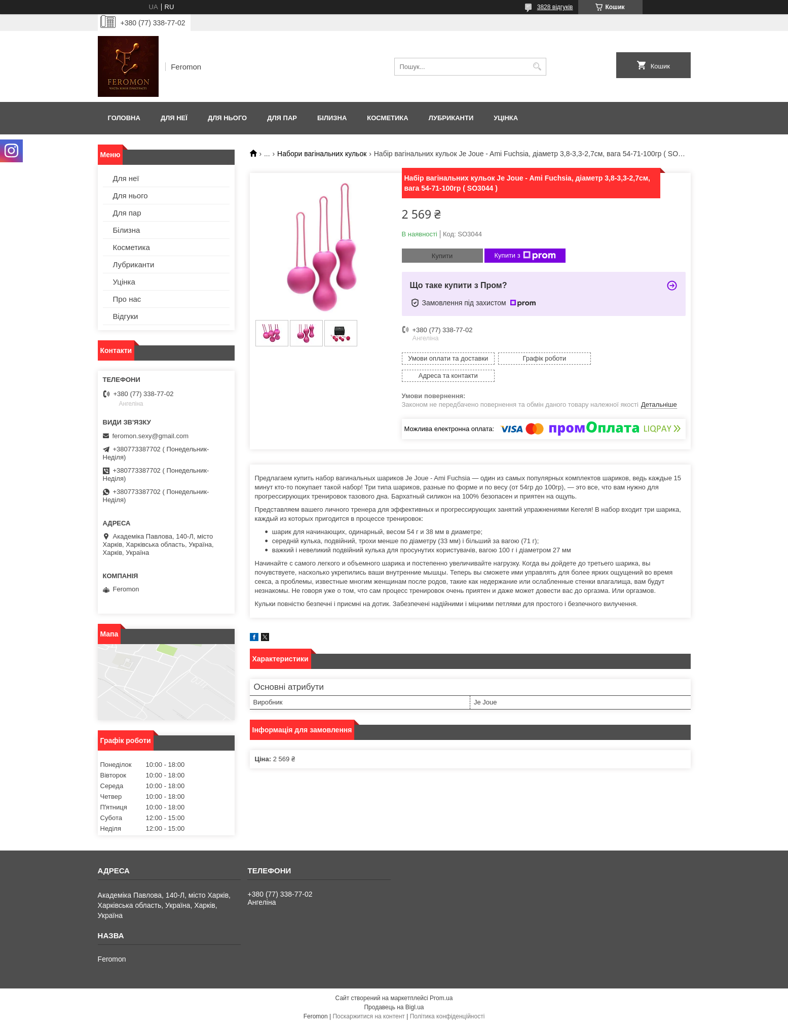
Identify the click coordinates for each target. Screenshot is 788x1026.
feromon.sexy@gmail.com (150, 436)
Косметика (387, 118)
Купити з (525, 255)
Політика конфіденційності (447, 1016)
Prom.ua (441, 998)
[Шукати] (537, 67)
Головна (124, 118)
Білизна (332, 118)
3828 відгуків (555, 7)
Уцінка (506, 118)
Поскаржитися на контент (368, 1016)
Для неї (174, 118)
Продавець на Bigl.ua (394, 1007)
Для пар (282, 118)
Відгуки (125, 316)
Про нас (127, 299)
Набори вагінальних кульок (321, 154)
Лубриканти (451, 118)
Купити (442, 256)
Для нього (227, 118)
